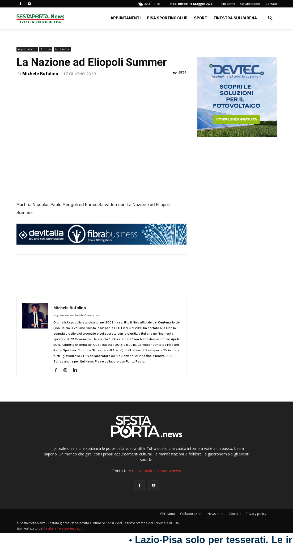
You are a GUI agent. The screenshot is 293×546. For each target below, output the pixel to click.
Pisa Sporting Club (167, 18)
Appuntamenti (126, 18)
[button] (270, 18)
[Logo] (40, 18)
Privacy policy (256, 513)
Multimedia (62, 49)
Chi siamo (228, 4)
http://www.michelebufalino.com (76, 315)
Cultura (46, 49)
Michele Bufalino (40, 73)
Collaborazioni (250, 4)
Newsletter (215, 513)
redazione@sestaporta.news (156, 470)
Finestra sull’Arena (235, 18)
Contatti (271, 4)
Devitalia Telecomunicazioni (64, 528)
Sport (200, 18)
